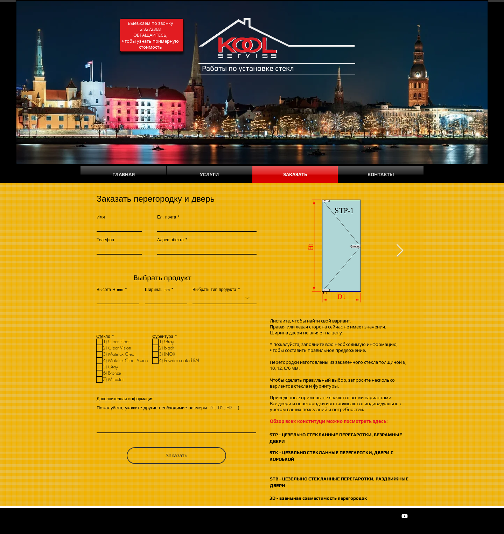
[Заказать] (176, 455)
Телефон (105, 240)
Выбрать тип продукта (214, 289)
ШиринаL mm (157, 289)
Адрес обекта (170, 240)
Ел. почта (166, 217)
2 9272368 (150, 29)
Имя (101, 217)
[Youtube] (404, 516)
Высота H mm (110, 289)
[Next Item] (400, 251)
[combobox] (207, 248)
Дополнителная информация (125, 399)
